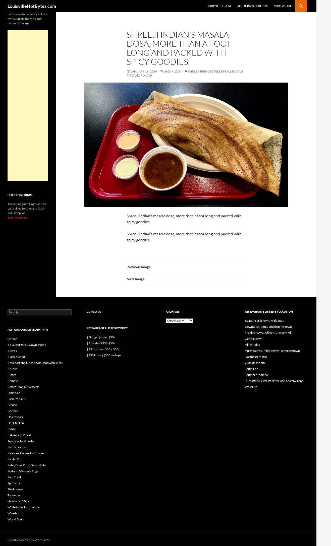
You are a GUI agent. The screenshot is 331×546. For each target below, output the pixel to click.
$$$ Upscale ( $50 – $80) (103, 349)
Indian (12, 429)
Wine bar (14, 513)
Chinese (13, 381)
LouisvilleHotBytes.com (32, 6)
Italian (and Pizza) (19, 435)
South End (251, 369)
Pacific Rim (15, 459)
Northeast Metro (256, 357)
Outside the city (255, 363)
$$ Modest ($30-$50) (101, 343)
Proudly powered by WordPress (28, 540)
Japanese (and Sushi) (21, 441)
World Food (16, 519)
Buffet (12, 375)
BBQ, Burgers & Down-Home (27, 345)
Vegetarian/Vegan (19, 501)
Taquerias (14, 495)
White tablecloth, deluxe (23, 507)
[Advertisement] (28, 105)
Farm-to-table (17, 399)
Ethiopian (14, 393)
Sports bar (14, 483)
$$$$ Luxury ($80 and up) (104, 355)
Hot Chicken (16, 423)
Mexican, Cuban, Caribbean (26, 453)
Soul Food (14, 477)
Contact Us (94, 311)
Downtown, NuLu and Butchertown (268, 326)
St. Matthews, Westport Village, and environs (274, 381)
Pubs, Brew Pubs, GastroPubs (27, 465)
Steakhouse (15, 489)
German (13, 411)
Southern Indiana (256, 375)
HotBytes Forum (219, 6)
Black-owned (16, 357)
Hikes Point (252, 345)
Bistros (12, 351)
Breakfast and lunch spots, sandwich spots (35, 363)
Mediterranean (17, 447)
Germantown (253, 338)
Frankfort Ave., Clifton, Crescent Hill (268, 332)
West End (251, 387)
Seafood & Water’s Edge (23, 471)
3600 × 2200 (172, 71)
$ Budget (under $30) (101, 337)
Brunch (13, 369)
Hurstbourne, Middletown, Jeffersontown (272, 351)
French (12, 405)
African (12, 338)
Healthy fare (16, 417)
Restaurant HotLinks (252, 6)
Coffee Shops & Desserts (23, 387)
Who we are (283, 6)
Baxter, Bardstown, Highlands (264, 320)
